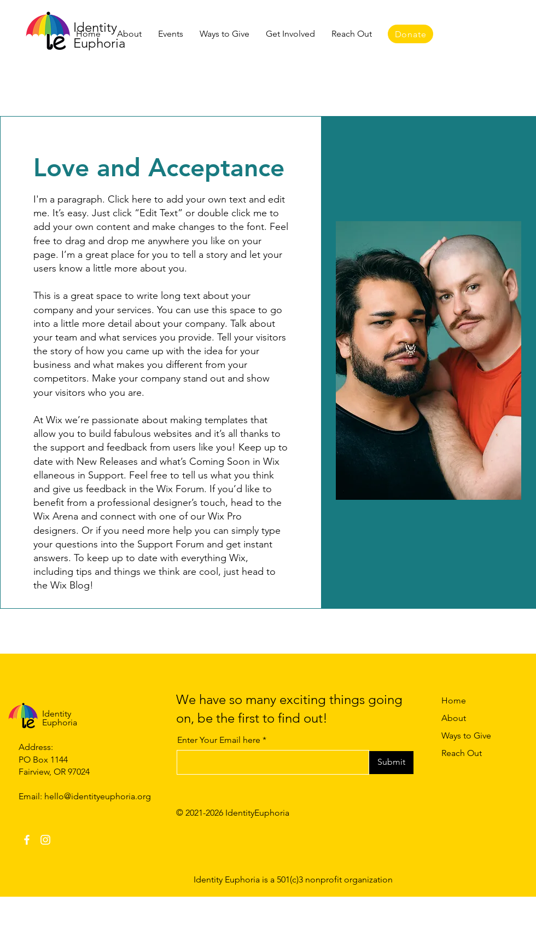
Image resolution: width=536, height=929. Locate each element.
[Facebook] (26, 839)
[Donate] (410, 34)
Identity (56, 713)
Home (453, 700)
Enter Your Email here (218, 740)
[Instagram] (45, 839)
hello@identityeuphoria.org (97, 796)
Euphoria (59, 722)
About (453, 718)
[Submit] (391, 762)
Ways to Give (466, 735)
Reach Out (461, 753)
